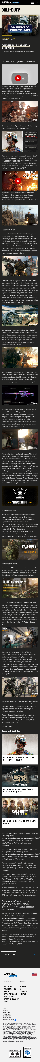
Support (5, 1010)
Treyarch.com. (24, 128)
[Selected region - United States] (34, 974)
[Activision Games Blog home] (10, 975)
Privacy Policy (7, 1014)
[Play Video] (20, 78)
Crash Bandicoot (10, 997)
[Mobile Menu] (32, 2)
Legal (4, 1008)
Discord (6, 161)
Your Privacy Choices (9, 1020)
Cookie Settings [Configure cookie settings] (7, 1018)
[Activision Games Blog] (10, 2)
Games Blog (31, 93)
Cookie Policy (7, 1016)
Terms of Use (6, 1012)
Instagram (16, 161)
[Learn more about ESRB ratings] (15, 1054)
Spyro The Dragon (10, 994)
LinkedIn (23, 994)
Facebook (23, 987)
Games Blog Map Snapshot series (16, 669)
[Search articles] (37, 3)
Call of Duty (9, 987)
